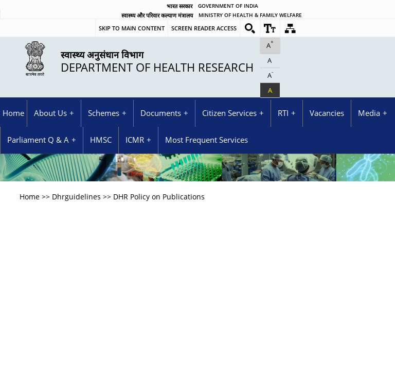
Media (369, 113)
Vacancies (327, 113)
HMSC (101, 139)
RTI (283, 113)
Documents (160, 113)
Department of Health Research (157, 61)
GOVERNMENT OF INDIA (228, 6)
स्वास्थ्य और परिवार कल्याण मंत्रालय (157, 15)
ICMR (134, 139)
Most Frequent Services (206, 139)
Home (13, 113)
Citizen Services (229, 113)
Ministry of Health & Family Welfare (250, 15)
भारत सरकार (179, 6)
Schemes (103, 113)
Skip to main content (132, 28)
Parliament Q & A (38, 139)
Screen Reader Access (204, 28)
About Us (50, 113)
